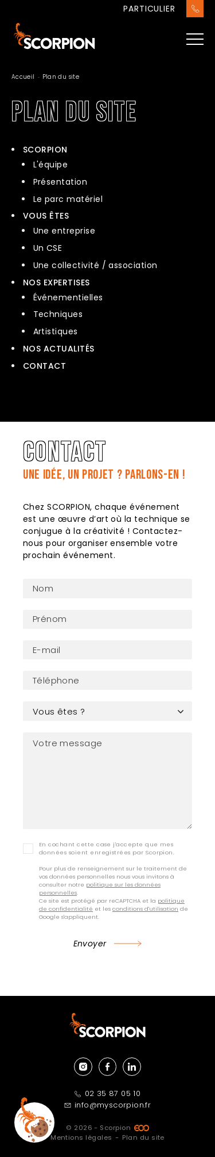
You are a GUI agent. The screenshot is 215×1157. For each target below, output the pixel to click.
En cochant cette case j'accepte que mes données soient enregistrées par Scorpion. (106, 848)
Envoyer (90, 943)
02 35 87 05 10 (108, 1093)
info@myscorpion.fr (107, 1104)
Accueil (23, 76)
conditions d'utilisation (145, 908)
